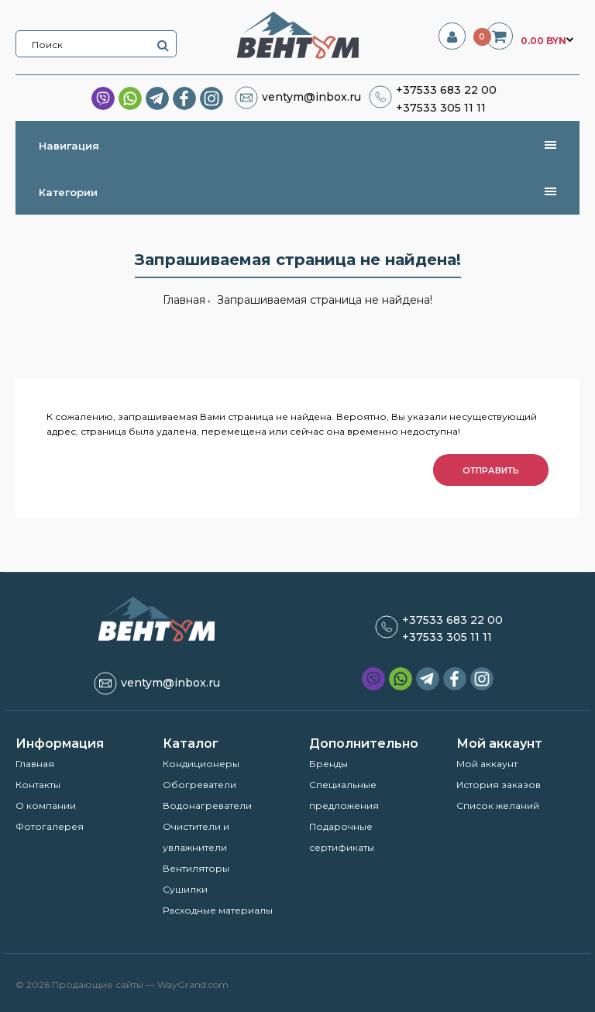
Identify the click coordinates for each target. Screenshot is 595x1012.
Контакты (37, 784)
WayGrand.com (193, 984)
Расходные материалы (218, 910)
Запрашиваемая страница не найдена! (323, 300)
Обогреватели (199, 784)
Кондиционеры (201, 763)
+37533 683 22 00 (446, 90)
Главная (184, 300)
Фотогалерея (49, 826)
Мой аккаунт (487, 763)
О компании (45, 805)
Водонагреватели (207, 805)
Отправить (491, 470)
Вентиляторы (196, 868)
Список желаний (497, 805)
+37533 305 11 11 (441, 108)
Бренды (328, 763)
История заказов (498, 784)
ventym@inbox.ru (311, 97)
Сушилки (185, 889)
